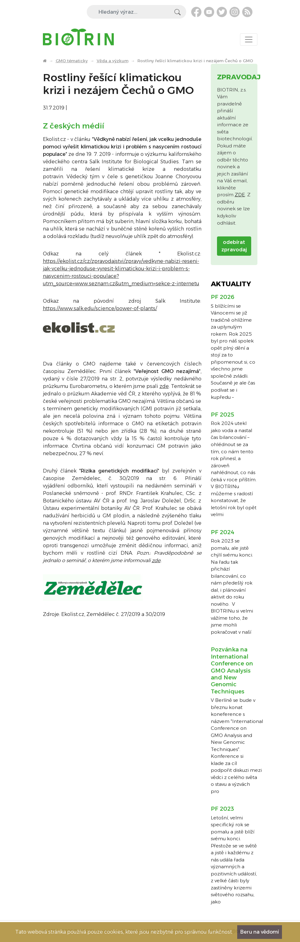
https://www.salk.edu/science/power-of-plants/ (100, 308)
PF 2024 (222, 532)
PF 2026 (222, 297)
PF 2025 (222, 414)
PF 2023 (222, 808)
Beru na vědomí (259, 932)
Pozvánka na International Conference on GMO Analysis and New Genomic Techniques (232, 670)
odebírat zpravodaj (234, 246)
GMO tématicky (72, 60)
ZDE (240, 195)
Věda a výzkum (112, 60)
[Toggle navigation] (248, 39)
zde (164, 386)
